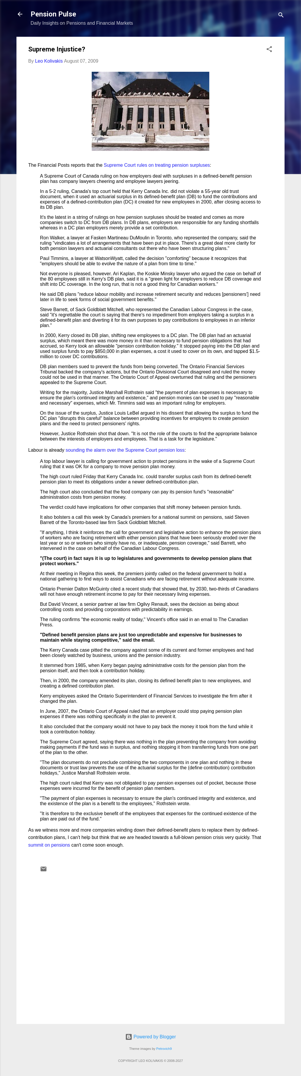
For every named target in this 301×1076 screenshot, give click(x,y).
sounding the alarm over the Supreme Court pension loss (125, 450)
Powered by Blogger (150, 1036)
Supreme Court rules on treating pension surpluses (157, 165)
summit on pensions (49, 845)
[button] (269, 50)
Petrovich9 (164, 1048)
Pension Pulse (53, 14)
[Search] (281, 16)
